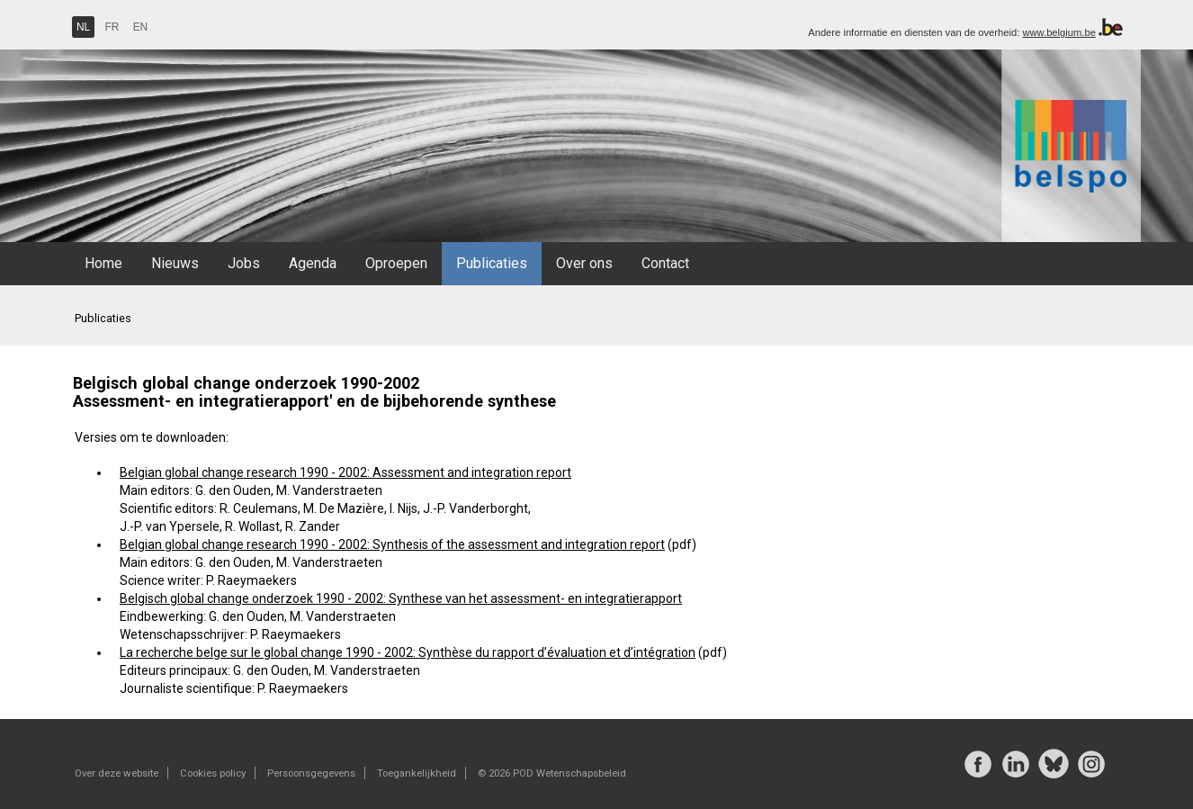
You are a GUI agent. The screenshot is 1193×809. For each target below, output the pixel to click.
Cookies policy (213, 773)
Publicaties (491, 263)
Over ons (584, 263)
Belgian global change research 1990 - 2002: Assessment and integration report (345, 472)
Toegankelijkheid (416, 773)
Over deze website (116, 773)
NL (83, 27)
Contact (665, 263)
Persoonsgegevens (311, 773)
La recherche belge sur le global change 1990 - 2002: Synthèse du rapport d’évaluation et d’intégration (407, 652)
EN (140, 27)
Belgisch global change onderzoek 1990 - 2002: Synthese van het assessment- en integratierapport (401, 598)
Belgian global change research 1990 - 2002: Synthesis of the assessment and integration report (392, 544)
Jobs (244, 263)
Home (103, 263)
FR (112, 27)
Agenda (312, 263)
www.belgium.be (1058, 32)
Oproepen (396, 263)
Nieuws (175, 263)
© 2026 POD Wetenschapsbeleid (552, 773)
